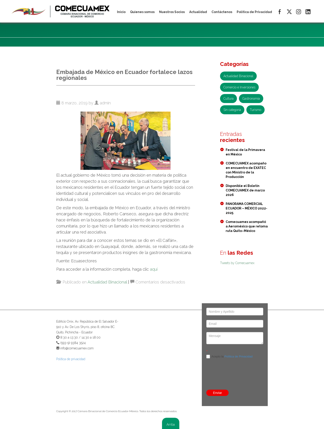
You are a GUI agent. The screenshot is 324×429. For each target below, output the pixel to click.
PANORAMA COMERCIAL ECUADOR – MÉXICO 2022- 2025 (246, 208)
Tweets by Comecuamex (237, 263)
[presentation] (234, 364)
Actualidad (198, 12)
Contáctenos (222, 12)
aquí (154, 269)
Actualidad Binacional (107, 282)
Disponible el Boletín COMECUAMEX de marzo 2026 (245, 190)
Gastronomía (251, 98)
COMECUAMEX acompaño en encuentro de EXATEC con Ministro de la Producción (246, 170)
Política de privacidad (70, 359)
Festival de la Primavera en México (245, 152)
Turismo (255, 110)
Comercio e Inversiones (239, 87)
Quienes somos (142, 12)
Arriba (170, 424)
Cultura (228, 98)
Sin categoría (232, 110)
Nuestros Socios (172, 12)
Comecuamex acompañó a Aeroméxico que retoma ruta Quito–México (247, 226)
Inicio (121, 12)
